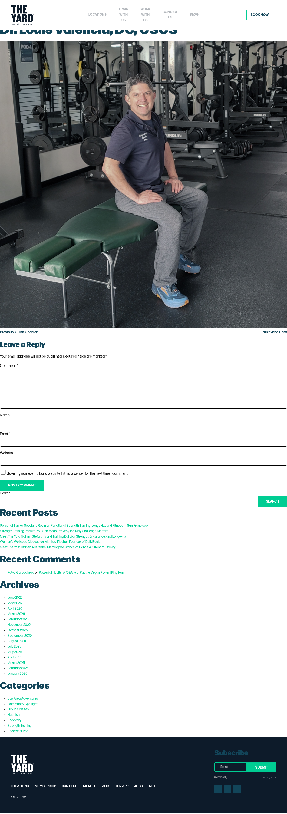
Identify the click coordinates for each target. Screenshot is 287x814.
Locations (81, 15)
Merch (89, 786)
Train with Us (114, 15)
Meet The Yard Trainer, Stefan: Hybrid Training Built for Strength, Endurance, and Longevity (63, 537)
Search (5, 493)
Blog (210, 15)
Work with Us (150, 15)
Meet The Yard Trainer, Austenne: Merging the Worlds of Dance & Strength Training (58, 547)
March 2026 (16, 614)
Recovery (14, 720)
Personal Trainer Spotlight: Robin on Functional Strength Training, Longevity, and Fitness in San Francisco (74, 526)
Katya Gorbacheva (21, 573)
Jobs (138, 786)
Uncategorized (18, 731)
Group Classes (18, 709)
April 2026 (15, 609)
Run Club (70, 786)
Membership (45, 786)
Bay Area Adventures (23, 698)
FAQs (105, 786)
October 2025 (18, 630)
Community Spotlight (23, 704)
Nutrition (14, 715)
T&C (152, 786)
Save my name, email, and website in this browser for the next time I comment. (67, 473)
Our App (122, 786)
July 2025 (14, 646)
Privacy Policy (269, 777)
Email (5, 434)
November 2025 (19, 625)
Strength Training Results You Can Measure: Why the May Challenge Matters (54, 531)
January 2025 (17, 674)
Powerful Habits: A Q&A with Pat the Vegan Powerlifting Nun (81, 573)
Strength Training (20, 726)
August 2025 (17, 641)
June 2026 (15, 598)
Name (6, 415)
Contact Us (184, 15)
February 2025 (18, 668)
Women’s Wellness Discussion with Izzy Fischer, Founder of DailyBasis (50, 542)
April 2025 (15, 657)
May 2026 (15, 603)
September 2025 (20, 636)
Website (6, 453)
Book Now (258, 15)
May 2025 (15, 652)
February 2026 (18, 619)
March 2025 (16, 663)
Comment (9, 366)
